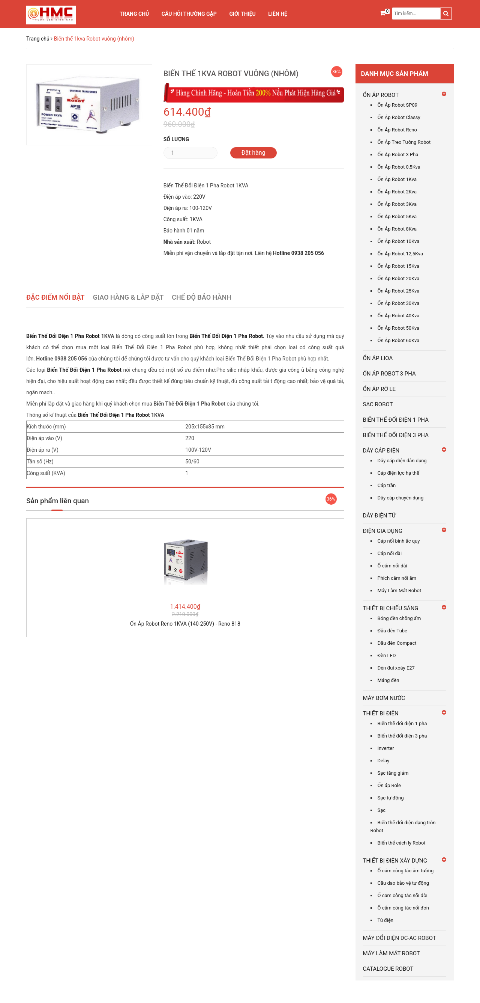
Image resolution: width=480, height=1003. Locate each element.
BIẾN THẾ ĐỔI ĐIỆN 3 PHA (396, 435)
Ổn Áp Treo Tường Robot (404, 142)
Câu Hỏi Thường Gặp (189, 14)
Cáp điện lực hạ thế (398, 473)
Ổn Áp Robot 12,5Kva (400, 253)
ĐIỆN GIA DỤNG (383, 531)
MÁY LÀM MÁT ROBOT (391, 953)
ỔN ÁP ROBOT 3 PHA (389, 373)
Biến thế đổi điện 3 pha (402, 736)
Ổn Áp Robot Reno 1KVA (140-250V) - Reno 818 (185, 624)
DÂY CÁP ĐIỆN (381, 450)
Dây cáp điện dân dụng (402, 460)
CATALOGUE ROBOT (388, 968)
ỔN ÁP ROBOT (381, 95)
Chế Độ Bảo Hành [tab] (201, 297)
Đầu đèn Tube (393, 630)
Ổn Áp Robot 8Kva (397, 229)
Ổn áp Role (389, 785)
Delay (384, 760)
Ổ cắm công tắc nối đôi (403, 895)
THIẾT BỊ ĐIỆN (381, 713)
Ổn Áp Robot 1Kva (397, 179)
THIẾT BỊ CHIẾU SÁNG (390, 608)
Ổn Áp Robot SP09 (398, 105)
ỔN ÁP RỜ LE (379, 389)
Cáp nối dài (390, 553)
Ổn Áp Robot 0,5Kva (399, 167)
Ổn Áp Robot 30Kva (399, 303)
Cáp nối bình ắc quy (399, 541)
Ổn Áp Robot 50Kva (399, 328)
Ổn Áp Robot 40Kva (399, 315)
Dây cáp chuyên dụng (401, 498)
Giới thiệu (242, 14)
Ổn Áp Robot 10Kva (399, 241)
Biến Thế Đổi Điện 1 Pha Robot (63, 336)
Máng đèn (388, 680)
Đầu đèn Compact (397, 643)
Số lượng (176, 139)
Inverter (386, 748)
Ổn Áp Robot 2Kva (397, 192)
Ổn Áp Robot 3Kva (397, 204)
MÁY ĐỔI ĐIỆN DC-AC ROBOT (399, 938)
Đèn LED (387, 655)
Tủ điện (386, 920)
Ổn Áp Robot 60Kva (399, 340)
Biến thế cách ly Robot (402, 843)
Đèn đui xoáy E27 (396, 668)
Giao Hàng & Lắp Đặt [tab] (128, 297)
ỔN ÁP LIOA (378, 358)
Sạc (382, 810)
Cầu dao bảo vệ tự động (403, 883)
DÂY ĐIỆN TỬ (379, 515)
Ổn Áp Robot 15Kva (399, 266)
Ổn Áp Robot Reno (397, 130)
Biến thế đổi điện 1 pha (402, 723)
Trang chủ (134, 14)
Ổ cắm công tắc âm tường (406, 870)
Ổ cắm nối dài (392, 566)
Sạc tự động (391, 798)
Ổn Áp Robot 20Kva (399, 278)
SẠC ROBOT (378, 404)
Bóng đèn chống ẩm (399, 618)
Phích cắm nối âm (397, 578)
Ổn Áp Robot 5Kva (397, 216)
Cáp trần (387, 485)
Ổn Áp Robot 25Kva (399, 291)
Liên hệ (277, 14)
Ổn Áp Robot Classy (399, 117)
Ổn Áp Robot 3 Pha (398, 154)
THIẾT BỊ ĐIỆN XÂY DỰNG (395, 860)
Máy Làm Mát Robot (400, 590)
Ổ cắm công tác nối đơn (403, 908)
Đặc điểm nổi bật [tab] (55, 297)
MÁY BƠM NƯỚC (384, 698)
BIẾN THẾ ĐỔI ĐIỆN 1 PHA (396, 419)
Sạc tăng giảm (393, 773)
